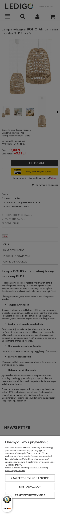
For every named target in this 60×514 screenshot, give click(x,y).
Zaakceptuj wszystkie (30, 495)
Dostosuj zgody (30, 486)
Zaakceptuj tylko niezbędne (30, 478)
